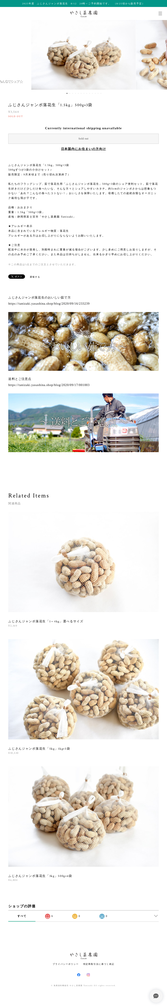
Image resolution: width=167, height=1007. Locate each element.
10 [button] (92, 93)
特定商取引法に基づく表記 (98, 964)
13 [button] (100, 93)
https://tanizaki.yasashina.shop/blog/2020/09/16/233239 (49, 303)
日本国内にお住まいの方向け (83, 149)
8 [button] (86, 93)
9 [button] (89, 93)
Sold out (83, 138)
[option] (83, 55)
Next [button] (160, 55)
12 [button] (98, 93)
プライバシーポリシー (65, 964)
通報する (35, 277)
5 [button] (78, 93)
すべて (22, 916)
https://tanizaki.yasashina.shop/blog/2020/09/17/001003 (49, 385)
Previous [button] (6, 55)
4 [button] (75, 93)
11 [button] (95, 93)
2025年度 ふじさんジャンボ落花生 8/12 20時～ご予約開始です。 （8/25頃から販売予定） (83, 3)
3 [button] (72, 93)
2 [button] (69, 93)
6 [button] (81, 93)
